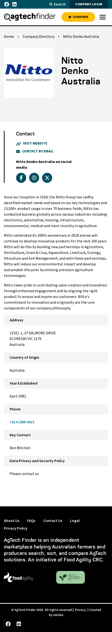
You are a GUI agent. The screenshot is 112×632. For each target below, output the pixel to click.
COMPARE (78, 17)
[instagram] (34, 178)
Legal (75, 520)
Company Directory (38, 36)
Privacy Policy (15, 528)
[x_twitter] (47, 178)
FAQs (31, 520)
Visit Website (31, 143)
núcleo (58, 615)
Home (9, 36)
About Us (11, 520)
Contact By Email (35, 151)
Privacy (80, 610)
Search (57, 4)
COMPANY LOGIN (88, 4)
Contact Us (52, 520)
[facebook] (21, 178)
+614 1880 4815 (22, 422)
